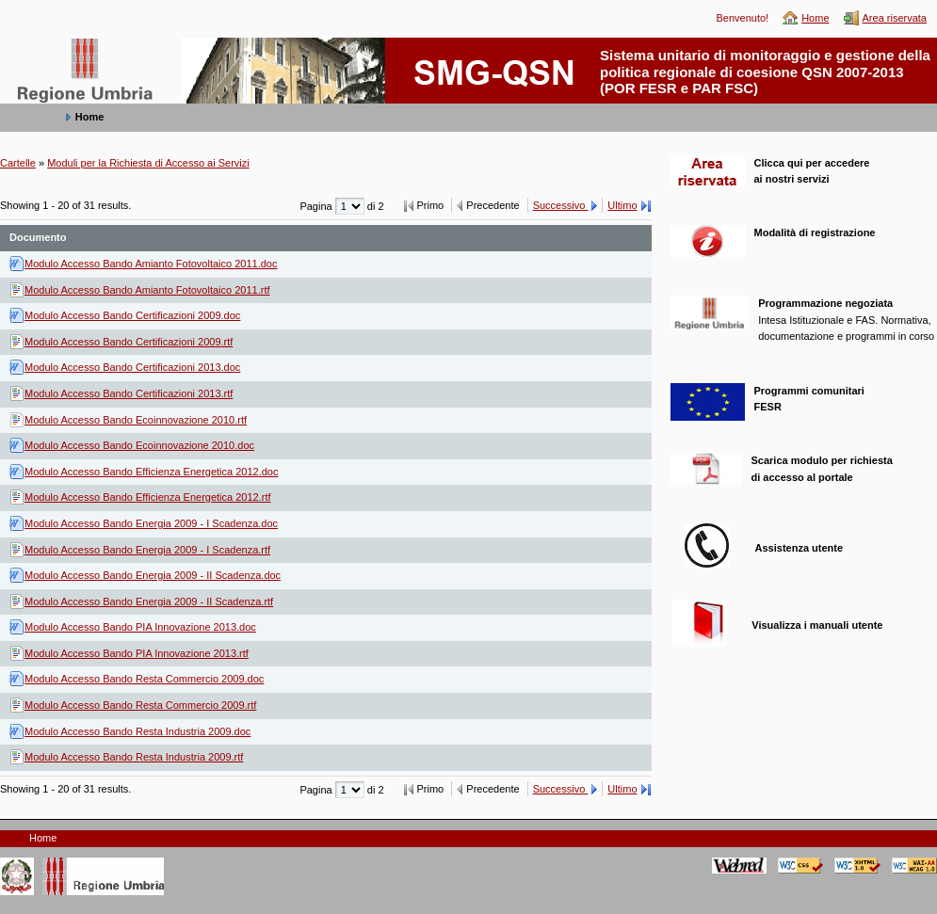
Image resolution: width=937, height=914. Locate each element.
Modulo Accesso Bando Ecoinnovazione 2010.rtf (135, 419)
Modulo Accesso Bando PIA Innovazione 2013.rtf (136, 653)
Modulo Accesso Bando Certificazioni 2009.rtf (128, 341)
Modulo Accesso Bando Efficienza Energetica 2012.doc (151, 471)
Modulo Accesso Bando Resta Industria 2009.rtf (133, 756)
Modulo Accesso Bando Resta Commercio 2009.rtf (140, 705)
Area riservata (895, 18)
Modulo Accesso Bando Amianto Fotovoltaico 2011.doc (150, 263)
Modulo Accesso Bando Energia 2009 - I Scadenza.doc (151, 523)
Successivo (561, 205)
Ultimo (622, 205)
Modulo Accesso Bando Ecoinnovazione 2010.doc (139, 445)
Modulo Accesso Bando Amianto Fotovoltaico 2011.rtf (147, 290)
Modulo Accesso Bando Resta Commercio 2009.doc (144, 678)
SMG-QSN (38, 47)
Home (815, 18)
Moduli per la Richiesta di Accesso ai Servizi (148, 162)
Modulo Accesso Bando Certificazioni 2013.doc (132, 367)
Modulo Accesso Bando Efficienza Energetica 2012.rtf (147, 497)
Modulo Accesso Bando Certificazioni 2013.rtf (128, 393)
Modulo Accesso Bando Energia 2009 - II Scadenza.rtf (148, 601)
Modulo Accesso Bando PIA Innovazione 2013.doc (140, 627)
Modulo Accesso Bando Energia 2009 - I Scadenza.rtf (147, 549)
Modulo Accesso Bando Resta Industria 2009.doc (137, 731)
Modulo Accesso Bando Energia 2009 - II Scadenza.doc (152, 575)
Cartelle (18, 162)
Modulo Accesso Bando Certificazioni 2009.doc (132, 315)
